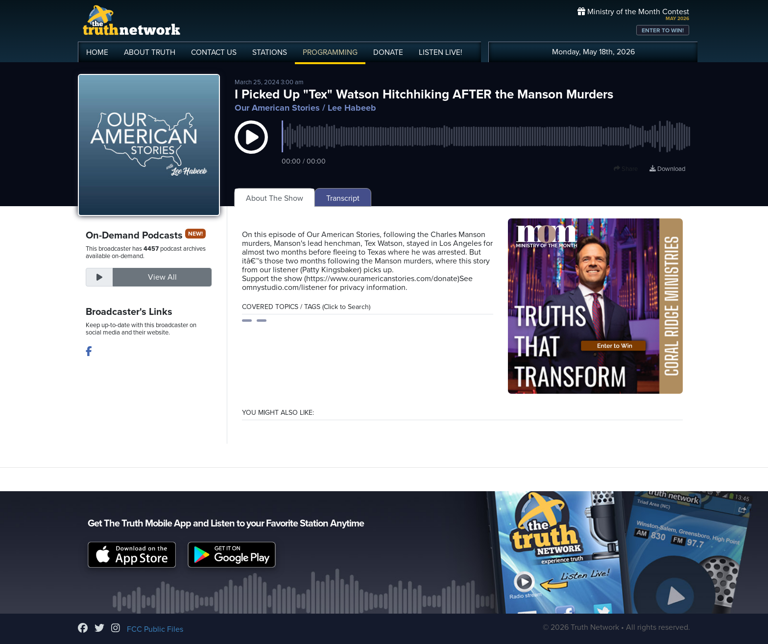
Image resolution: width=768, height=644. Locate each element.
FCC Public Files (155, 629)
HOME (97, 52)
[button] (251, 147)
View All (162, 277)
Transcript (343, 198)
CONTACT (214, 52)
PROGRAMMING (330, 52)
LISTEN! (440, 52)
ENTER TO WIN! (663, 30)
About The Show (274, 198)
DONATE (388, 52)
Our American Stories (277, 107)
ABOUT (149, 52)
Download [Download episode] (667, 169)
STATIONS (269, 52)
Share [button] (626, 169)
